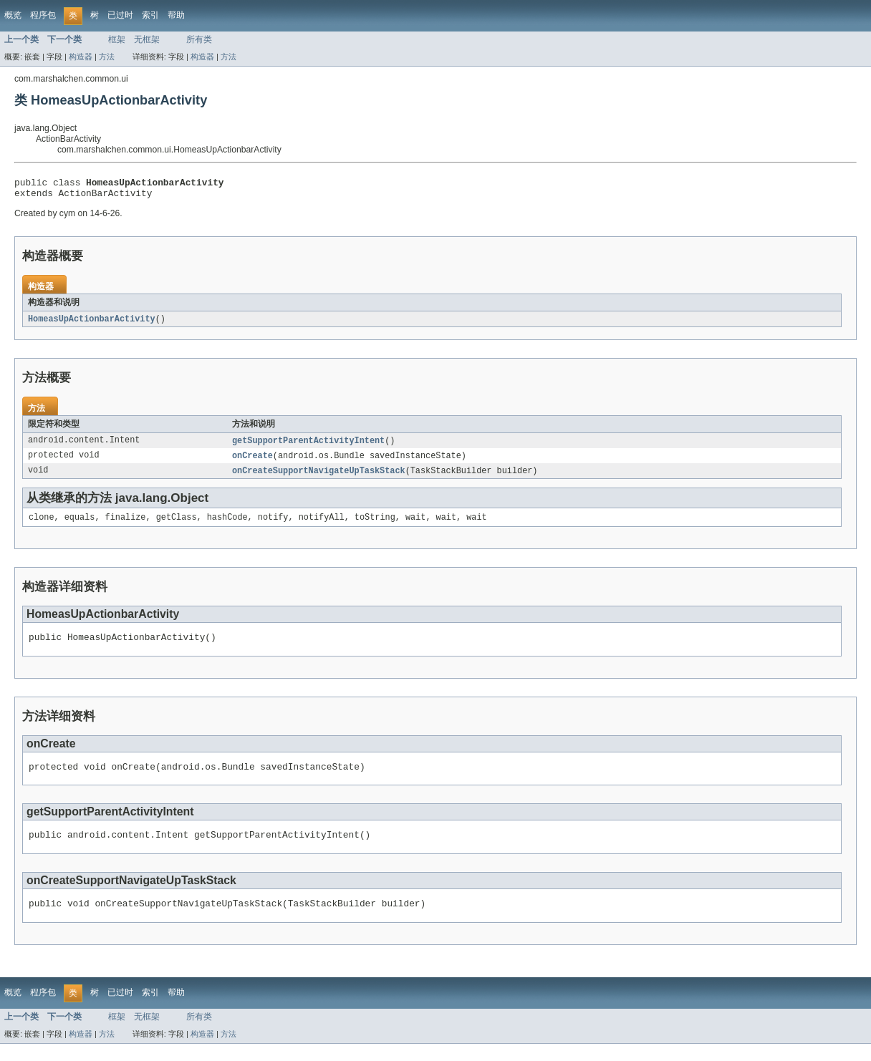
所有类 (199, 39)
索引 (150, 15)
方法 (107, 56)
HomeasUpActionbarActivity (91, 323)
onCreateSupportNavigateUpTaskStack (318, 477)
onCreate (252, 461)
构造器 (80, 56)
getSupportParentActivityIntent (308, 446)
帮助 (176, 15)
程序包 (43, 15)
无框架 (147, 39)
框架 (116, 39)
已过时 (120, 15)
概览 (12, 15)
